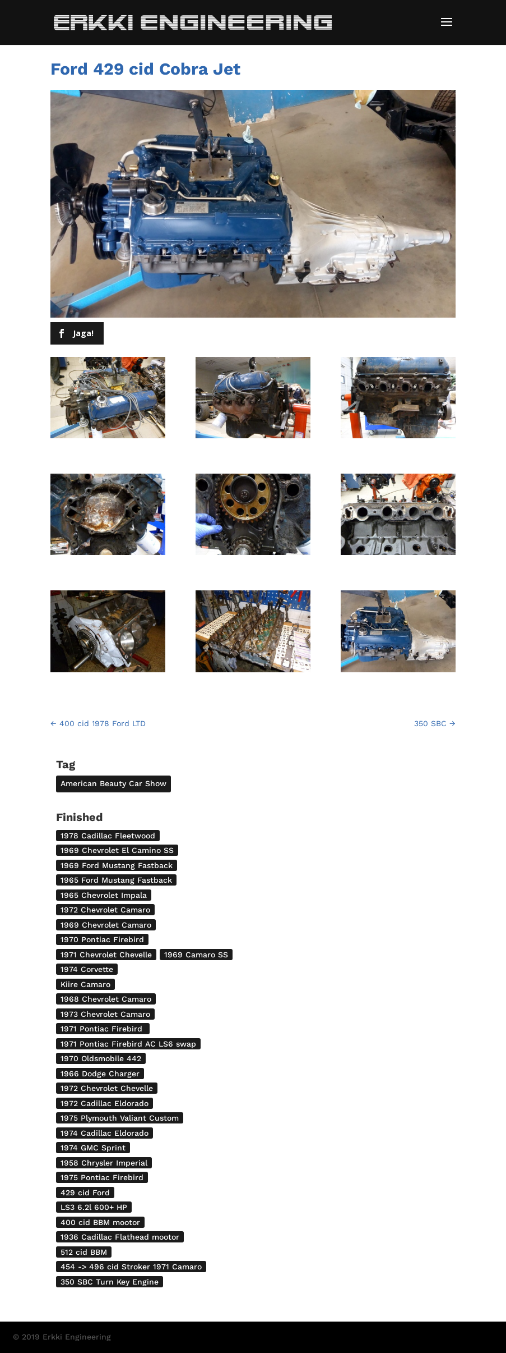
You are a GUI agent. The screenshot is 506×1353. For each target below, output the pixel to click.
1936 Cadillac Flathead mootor (120, 1236)
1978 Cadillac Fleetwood (108, 835)
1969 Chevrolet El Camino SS (117, 850)
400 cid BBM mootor (100, 1222)
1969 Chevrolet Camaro (106, 924)
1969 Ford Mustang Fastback (117, 865)
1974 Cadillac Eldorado (104, 1133)
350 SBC (435, 723)
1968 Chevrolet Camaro (106, 998)
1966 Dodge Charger (100, 1073)
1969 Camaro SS (196, 954)
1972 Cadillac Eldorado (104, 1103)
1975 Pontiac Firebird (102, 1177)
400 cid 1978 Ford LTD (98, 723)
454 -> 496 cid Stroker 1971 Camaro (131, 1266)
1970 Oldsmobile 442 (101, 1058)
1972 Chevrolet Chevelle (107, 1088)
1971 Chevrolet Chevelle (106, 954)
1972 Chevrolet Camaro (105, 909)
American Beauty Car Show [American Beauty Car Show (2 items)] (113, 783)
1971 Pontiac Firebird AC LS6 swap (128, 1043)
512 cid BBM (84, 1251)
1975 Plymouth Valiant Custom (120, 1117)
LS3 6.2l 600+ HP (94, 1207)
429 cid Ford (85, 1192)
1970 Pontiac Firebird (102, 939)
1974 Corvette (87, 969)
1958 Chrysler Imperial (104, 1162)
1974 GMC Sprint (93, 1147)
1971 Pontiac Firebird (103, 1028)
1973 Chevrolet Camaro (105, 1014)
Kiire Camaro (85, 984)
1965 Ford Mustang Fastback (116, 879)
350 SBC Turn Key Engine (110, 1281)
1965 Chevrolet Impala (104, 895)
